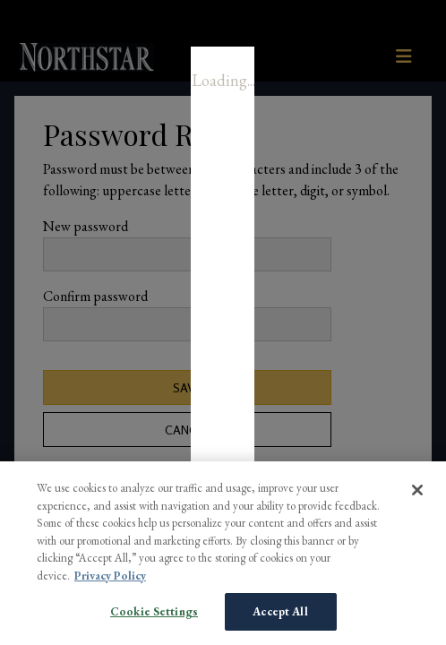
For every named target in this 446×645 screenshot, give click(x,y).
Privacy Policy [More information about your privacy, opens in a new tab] (110, 575)
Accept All (280, 611)
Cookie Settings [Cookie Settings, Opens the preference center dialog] (154, 611)
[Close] (417, 490)
